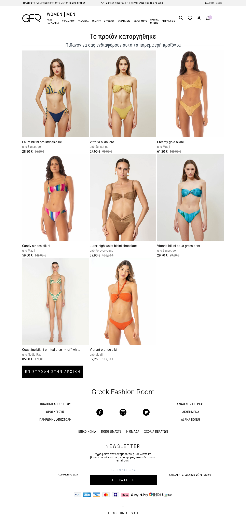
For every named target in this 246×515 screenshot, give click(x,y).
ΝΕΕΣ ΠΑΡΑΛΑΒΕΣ (53, 21)
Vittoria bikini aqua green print (178, 246)
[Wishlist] (191, 18)
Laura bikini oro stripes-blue (42, 142)
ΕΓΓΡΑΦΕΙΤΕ (123, 480)
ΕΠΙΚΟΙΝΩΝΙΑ (168, 21)
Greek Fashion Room (123, 392)
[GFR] (31, 18)
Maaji (166, 147)
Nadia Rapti (35, 354)
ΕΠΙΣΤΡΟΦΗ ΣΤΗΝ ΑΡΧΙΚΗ (53, 371)
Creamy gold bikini (170, 142)
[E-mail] (123, 470)
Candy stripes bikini (36, 246)
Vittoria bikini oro (102, 142)
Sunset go (34, 147)
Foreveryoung (104, 250)
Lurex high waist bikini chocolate (113, 246)
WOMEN (55, 14)
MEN (71, 14)
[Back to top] (123, 507)
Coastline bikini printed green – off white (51, 350)
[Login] (198, 19)
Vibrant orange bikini (104, 350)
